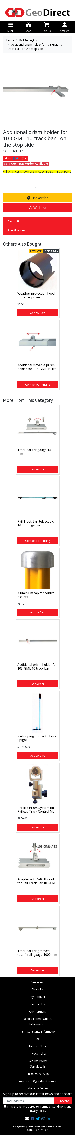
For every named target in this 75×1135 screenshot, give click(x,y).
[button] (37, 207)
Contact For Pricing (37, 384)
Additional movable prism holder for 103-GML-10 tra (36, 367)
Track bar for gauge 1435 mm (36, 452)
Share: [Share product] (15, 158)
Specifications (16, 230)
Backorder (37, 197)
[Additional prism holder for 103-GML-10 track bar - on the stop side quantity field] (37, 188)
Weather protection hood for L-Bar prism (36, 295)
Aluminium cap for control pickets (36, 595)
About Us (38, 989)
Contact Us (37, 1004)
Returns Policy (37, 1061)
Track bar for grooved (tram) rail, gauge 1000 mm (37, 953)
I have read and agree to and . (37, 1109)
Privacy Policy (37, 1053)
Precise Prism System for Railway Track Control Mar (36, 810)
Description (14, 221)
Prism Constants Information (37, 1031)
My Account (37, 997)
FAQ (37, 1039)
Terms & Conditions (53, 1106)
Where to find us (37, 1088)
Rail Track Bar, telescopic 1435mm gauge (35, 523)
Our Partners (37, 1011)
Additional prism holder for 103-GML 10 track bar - (37, 666)
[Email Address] (29, 1100)
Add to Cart (37, 313)
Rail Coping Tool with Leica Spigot (36, 738)
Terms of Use (37, 1046)
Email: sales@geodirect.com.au (38, 1081)
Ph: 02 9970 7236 (37, 1074)
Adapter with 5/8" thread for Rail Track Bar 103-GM (36, 881)
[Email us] (27, 1118)
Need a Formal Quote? (37, 1019)
